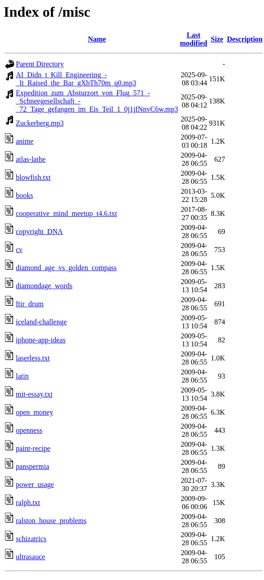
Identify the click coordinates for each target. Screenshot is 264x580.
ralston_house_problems (51, 520)
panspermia (32, 466)
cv (19, 249)
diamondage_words (44, 286)
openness (29, 430)
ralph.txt (28, 502)
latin (22, 376)
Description (245, 39)
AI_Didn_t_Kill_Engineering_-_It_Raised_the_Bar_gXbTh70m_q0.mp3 (76, 79)
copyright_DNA (39, 231)
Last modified (193, 39)
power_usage (35, 484)
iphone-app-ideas (41, 340)
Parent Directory (40, 64)
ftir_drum (29, 304)
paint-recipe (33, 448)
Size (217, 39)
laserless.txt (33, 358)
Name (97, 39)
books (24, 195)
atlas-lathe (31, 159)
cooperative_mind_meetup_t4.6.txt (66, 213)
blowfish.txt (33, 177)
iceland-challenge (41, 322)
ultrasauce (30, 557)
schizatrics (31, 539)
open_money (34, 412)
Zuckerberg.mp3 (40, 123)
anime (24, 141)
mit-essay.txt (34, 394)
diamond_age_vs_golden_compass (66, 267)
